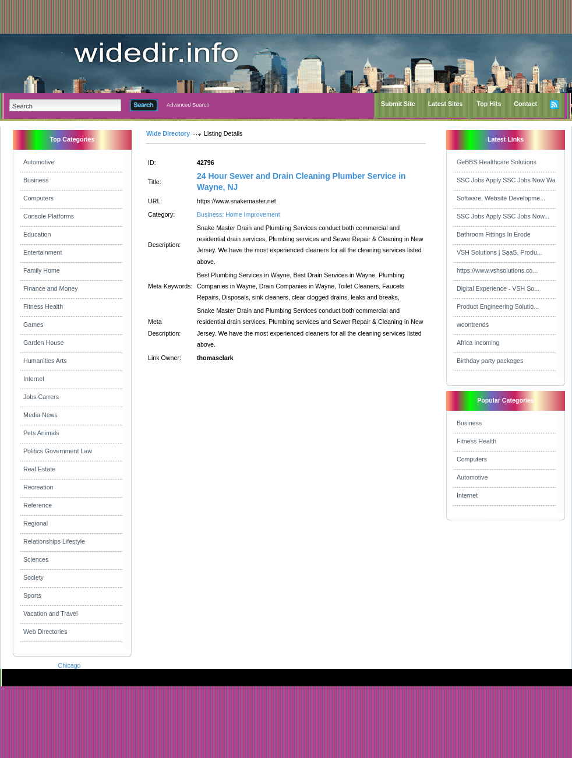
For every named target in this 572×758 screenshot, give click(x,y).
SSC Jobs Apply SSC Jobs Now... (503, 216)
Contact (525, 103)
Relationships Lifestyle (54, 541)
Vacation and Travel (50, 613)
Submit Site (398, 103)
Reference (37, 505)
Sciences (35, 559)
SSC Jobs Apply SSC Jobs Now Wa (506, 180)
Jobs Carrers (41, 396)
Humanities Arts (45, 360)
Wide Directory (168, 133)
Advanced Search (188, 105)
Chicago (69, 665)
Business (35, 180)
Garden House (43, 342)
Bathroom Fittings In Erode (494, 234)
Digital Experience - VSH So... (498, 288)
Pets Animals (41, 432)
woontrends (473, 324)
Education (37, 234)
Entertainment (42, 252)
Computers (38, 198)
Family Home (41, 270)
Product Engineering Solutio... (498, 306)
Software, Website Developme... (501, 198)
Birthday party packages (490, 360)
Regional (35, 523)
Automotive (38, 161)
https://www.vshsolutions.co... (497, 270)
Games (33, 324)
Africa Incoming (478, 342)
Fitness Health (43, 306)
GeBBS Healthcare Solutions (496, 161)
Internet (33, 378)
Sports (32, 595)
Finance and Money (50, 288)
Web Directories (45, 631)
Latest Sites (445, 103)
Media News (40, 414)
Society (33, 577)
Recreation (38, 487)
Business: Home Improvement (238, 214)
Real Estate (39, 469)
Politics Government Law (57, 450)
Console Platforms (48, 216)
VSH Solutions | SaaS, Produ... (499, 252)
